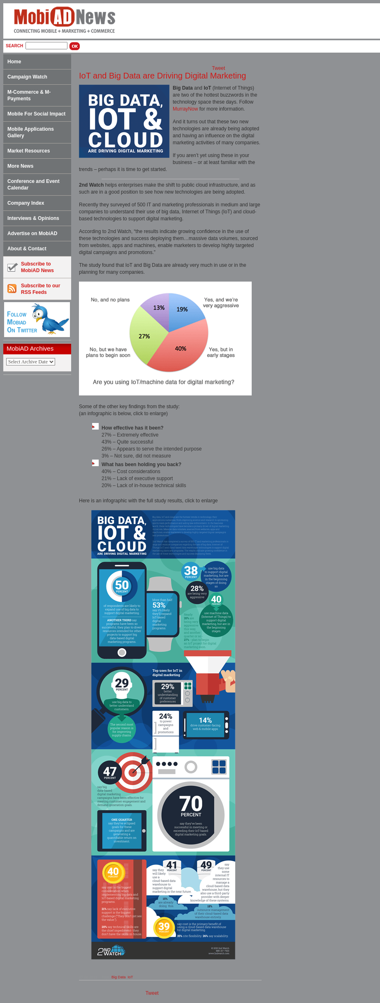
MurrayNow (185, 109)
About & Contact (26, 249)
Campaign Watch (27, 77)
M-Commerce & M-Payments (29, 95)
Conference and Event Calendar (33, 184)
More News (20, 166)
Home (14, 62)
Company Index (25, 203)
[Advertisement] (40, 506)
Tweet (218, 68)
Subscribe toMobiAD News (30, 267)
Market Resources (28, 151)
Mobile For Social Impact (36, 114)
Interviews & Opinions (33, 218)
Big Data (118, 977)
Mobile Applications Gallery (30, 132)
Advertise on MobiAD (32, 233)
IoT (130, 977)
